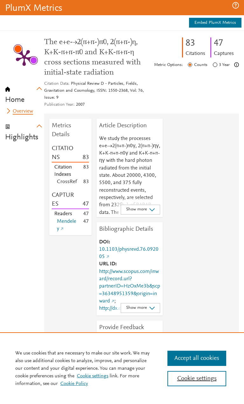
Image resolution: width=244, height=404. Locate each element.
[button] (235, 5)
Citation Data (56, 84)
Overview (23, 111)
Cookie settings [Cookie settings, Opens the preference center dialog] (197, 378)
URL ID (107, 264)
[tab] (24, 92)
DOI (104, 242)
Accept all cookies (196, 358)
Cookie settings (92, 376)
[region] (122, 368)
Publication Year (58, 105)
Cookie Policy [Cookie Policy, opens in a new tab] (74, 383)
